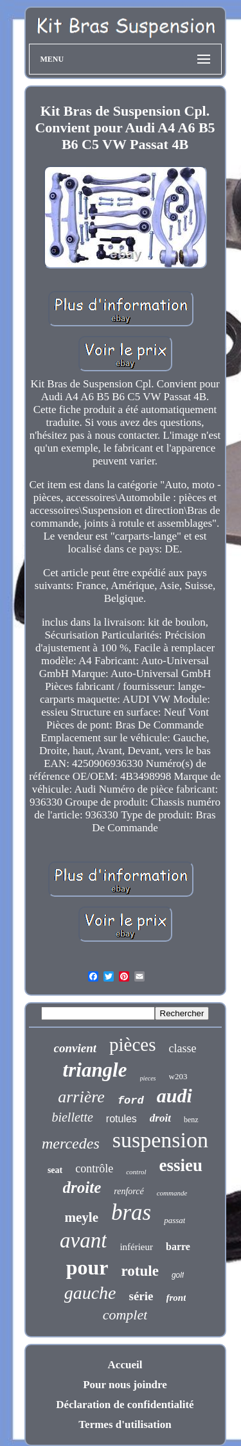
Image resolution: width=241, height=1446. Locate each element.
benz (191, 1119)
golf (178, 1275)
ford (131, 1101)
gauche (90, 1293)
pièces (132, 1044)
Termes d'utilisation (124, 1424)
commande (172, 1193)
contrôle (94, 1168)
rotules (121, 1118)
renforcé (128, 1191)
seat (55, 1170)
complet (125, 1315)
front (176, 1297)
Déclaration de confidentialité (124, 1404)
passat (174, 1220)
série (141, 1296)
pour (87, 1267)
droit (160, 1118)
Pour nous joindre (125, 1385)
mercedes (71, 1143)
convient (75, 1048)
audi (174, 1095)
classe (182, 1048)
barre (178, 1246)
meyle (81, 1217)
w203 (178, 1076)
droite (82, 1187)
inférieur (136, 1247)
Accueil (125, 1365)
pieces (148, 1078)
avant (83, 1240)
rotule (140, 1271)
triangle (95, 1070)
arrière (81, 1097)
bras (131, 1212)
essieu (181, 1165)
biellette (72, 1117)
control (136, 1172)
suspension (160, 1140)
